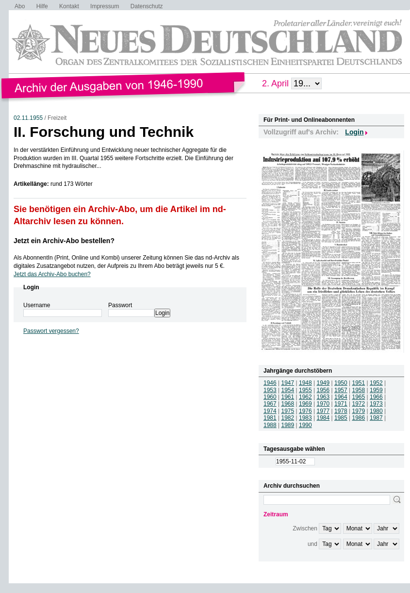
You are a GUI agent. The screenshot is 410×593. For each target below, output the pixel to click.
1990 (305, 425)
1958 (358, 390)
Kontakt (69, 6)
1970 (323, 403)
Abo (20, 6)
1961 (288, 397)
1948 (305, 382)
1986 (358, 417)
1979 (358, 411)
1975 (288, 411)
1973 (376, 403)
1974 (270, 411)
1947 (288, 382)
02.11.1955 (28, 118)
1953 (270, 390)
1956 (323, 390)
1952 (376, 382)
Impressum (104, 6)
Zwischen (305, 528)
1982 (288, 417)
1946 (270, 382)
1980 (376, 411)
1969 (305, 403)
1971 (340, 403)
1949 (323, 382)
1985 (340, 417)
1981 (270, 417)
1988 (270, 425)
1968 (288, 403)
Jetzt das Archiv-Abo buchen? (52, 274)
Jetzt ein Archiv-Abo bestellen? (64, 241)
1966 (376, 397)
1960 (270, 397)
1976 (305, 411)
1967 (270, 403)
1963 (323, 397)
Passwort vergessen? (51, 331)
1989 (288, 425)
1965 (358, 397)
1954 (288, 390)
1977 (323, 411)
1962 (305, 397)
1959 (376, 390)
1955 (305, 390)
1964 (340, 397)
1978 (340, 411)
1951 (358, 382)
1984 (323, 417)
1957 (340, 390)
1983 (305, 417)
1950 (340, 382)
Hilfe (42, 6)
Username (36, 305)
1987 (376, 417)
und (312, 544)
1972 (358, 403)
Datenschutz (147, 6)
